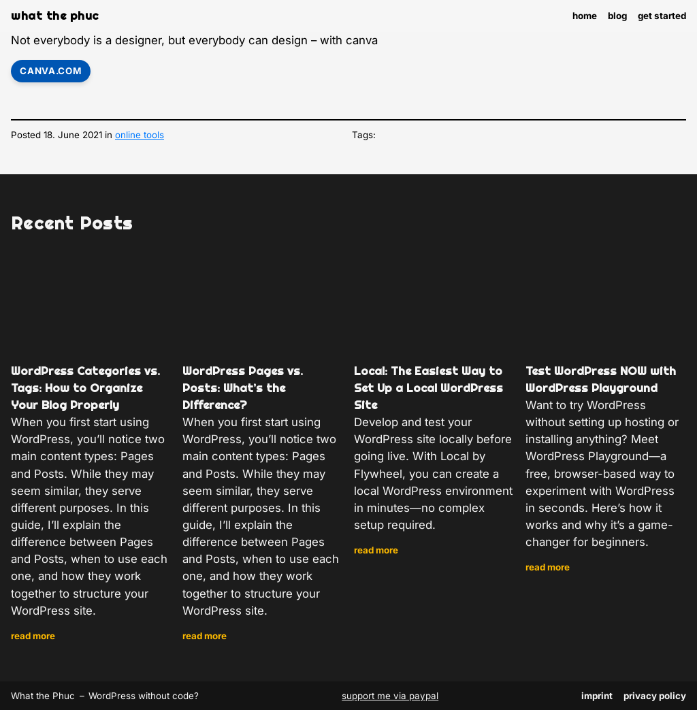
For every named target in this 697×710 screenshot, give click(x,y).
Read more (33, 636)
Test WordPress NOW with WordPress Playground (600, 380)
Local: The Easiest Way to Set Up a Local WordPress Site (428, 388)
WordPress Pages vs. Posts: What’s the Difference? (242, 388)
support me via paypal (390, 695)
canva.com (50, 70)
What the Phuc (55, 15)
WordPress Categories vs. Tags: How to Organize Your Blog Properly (85, 388)
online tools (139, 134)
